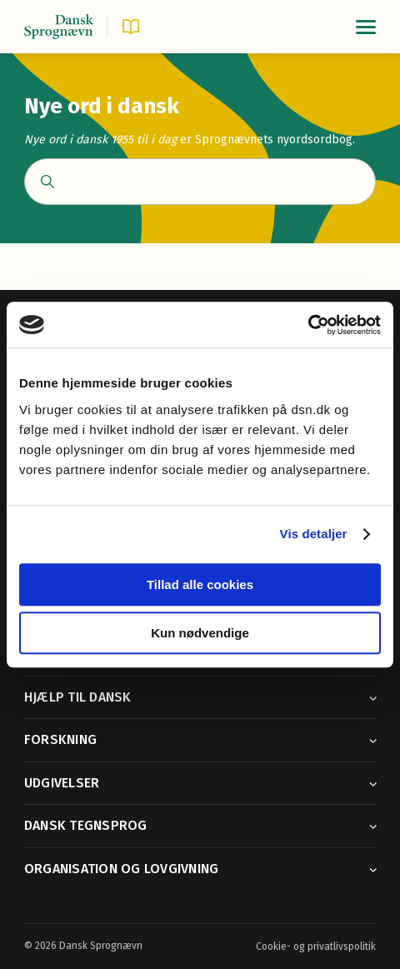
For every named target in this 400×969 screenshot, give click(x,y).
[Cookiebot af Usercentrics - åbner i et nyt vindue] (308, 325)
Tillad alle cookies (200, 584)
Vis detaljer (314, 534)
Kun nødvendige (200, 633)
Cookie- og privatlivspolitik (316, 946)
